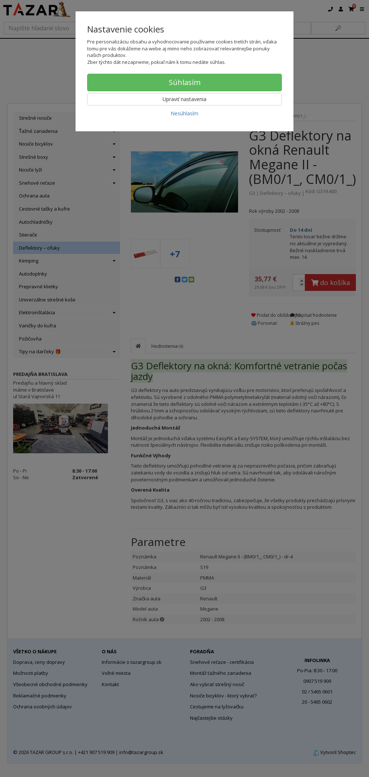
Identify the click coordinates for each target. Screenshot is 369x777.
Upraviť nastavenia (184, 99)
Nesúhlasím (184, 113)
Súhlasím (185, 82)
